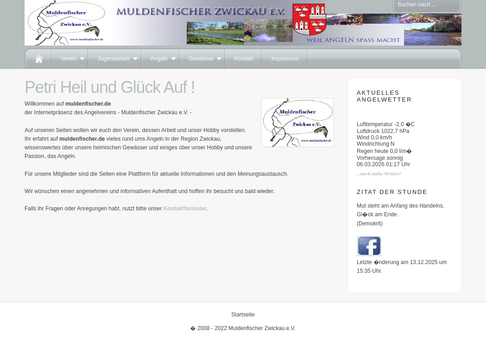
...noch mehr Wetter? (379, 173)
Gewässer (201, 59)
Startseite (242, 314)
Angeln (159, 59)
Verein (68, 59)
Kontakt (243, 59)
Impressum (285, 59)
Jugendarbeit (113, 59)
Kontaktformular (184, 208)
